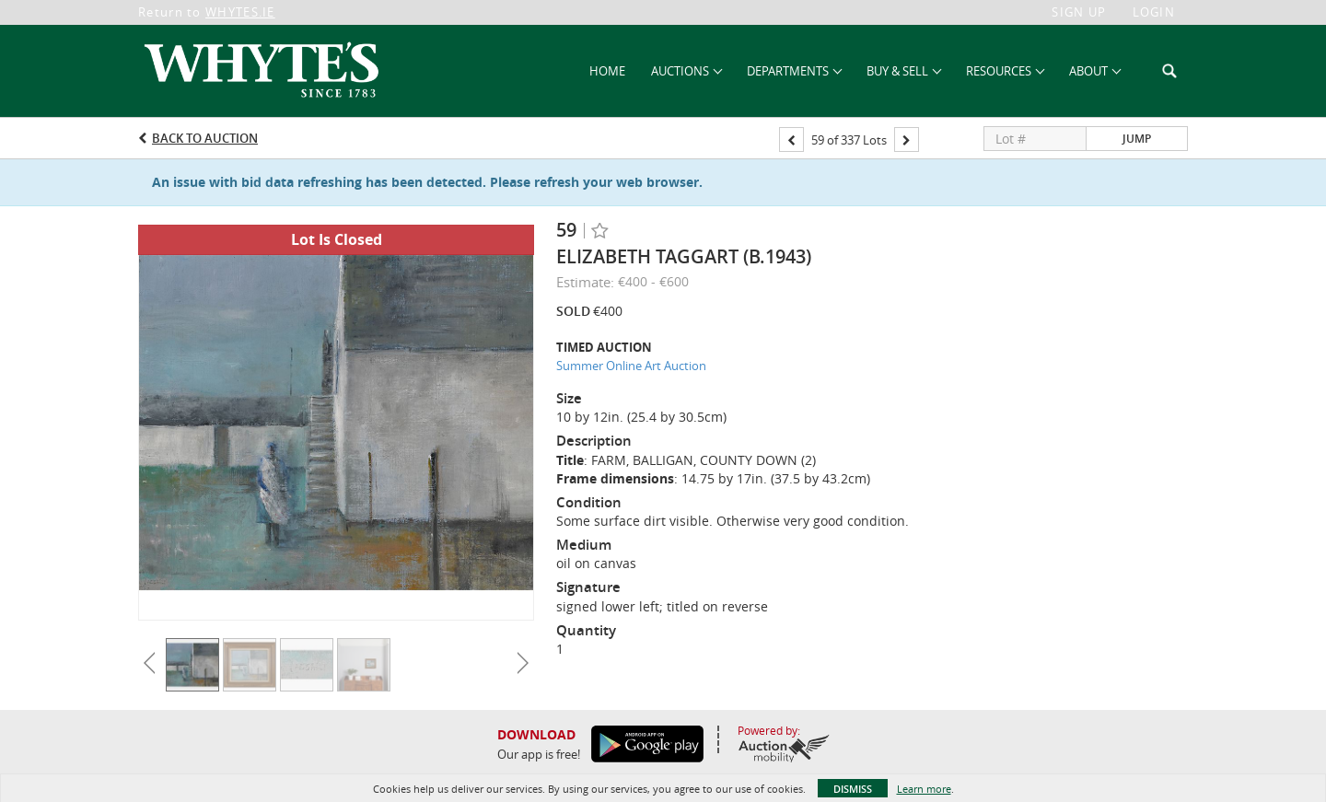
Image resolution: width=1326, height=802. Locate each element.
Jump (1136, 138)
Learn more (924, 789)
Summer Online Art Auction (631, 365)
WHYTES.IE (240, 12)
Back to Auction (205, 138)
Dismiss (852, 789)
